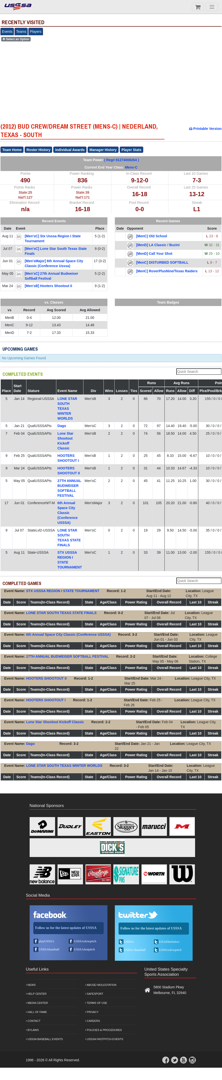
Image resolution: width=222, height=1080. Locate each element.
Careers (92, 1020)
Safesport (94, 993)
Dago (62, 426)
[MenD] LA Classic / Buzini (158, 245)
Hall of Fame (36, 1012)
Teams (21, 32)
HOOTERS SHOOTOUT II (46, 678)
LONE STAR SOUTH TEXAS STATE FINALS (61, 613)
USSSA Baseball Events (44, 1039)
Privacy (92, 1012)
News (31, 984)
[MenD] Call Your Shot (154, 254)
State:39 (82, 192)
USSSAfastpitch (84, 949)
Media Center (37, 1002)
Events (7, 32)
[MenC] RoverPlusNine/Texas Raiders (167, 271)
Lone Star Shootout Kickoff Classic (55, 722)
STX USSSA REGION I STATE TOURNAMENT (63, 591)
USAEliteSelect (169, 941)
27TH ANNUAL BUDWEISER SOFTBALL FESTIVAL (67, 656)
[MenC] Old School (151, 236)
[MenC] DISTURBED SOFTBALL (162, 262)
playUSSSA (46, 941)
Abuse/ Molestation (101, 984)
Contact (33, 1020)
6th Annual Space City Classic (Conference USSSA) (68, 513)
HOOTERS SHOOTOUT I (46, 700)
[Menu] (212, 7)
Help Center (36, 993)
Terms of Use (96, 1002)
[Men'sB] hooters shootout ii (48, 286)
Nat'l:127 (25, 197)
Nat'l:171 (82, 197)
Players (35, 32)
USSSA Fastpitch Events (104, 1039)
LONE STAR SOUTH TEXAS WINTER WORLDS (67, 408)
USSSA (129, 941)
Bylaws (32, 1030)
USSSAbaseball (49, 949)
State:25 (25, 192)
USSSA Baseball (135, 950)
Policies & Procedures (103, 1030)
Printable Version (205, 129)
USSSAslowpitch (85, 941)
